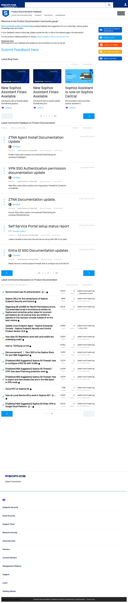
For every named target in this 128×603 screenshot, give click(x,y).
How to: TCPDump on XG (17, 346)
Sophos (9, 107)
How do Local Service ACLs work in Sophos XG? (27, 395)
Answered (3, 292)
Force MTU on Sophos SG (17, 389)
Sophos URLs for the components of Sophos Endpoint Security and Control (26, 300)
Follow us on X (107, 37)
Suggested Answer (3, 338)
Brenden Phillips (19, 231)
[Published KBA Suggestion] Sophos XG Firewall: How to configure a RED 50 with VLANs (30, 362)
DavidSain (16, 146)
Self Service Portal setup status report (38, 226)
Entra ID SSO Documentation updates (38, 250)
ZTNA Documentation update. (32, 199)
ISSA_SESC (83, 328)
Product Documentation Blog (21, 15)
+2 (45, 292)
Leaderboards (60, 15)
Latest (86, 291)
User (125, 4)
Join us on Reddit (109, 44)
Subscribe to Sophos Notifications (110, 30)
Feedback (38, 15)
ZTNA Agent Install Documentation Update (36, 139)
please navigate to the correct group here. (53, 36)
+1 (54, 395)
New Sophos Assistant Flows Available (14, 92)
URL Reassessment (109, 51)
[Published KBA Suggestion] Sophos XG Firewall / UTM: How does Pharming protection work (28, 370)
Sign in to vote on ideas (4, 137)
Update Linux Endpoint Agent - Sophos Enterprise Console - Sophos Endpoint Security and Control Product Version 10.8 (29, 328)
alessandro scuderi (86, 293)
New (120, 13)
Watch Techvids (108, 58)
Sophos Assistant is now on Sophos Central (79, 92)
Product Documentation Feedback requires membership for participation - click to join (64, 599)
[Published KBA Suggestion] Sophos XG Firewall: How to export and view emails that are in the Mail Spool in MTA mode (30, 380)
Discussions (48, 15)
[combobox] (65, 4)
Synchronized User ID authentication (23, 292)
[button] (109, 4)
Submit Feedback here (20, 49)
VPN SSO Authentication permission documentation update (37, 170)
